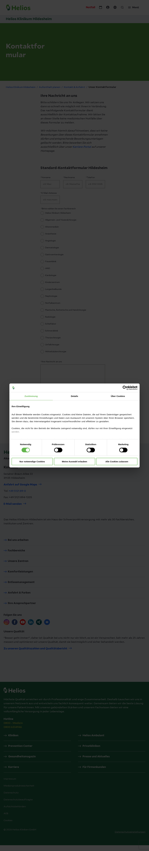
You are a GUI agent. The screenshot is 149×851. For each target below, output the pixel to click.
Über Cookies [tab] (118, 396)
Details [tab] (74, 396)
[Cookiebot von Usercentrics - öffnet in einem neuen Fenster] (124, 388)
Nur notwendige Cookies (32, 461)
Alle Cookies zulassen (116, 461)
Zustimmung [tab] (31, 396)
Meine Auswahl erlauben (74, 461)
